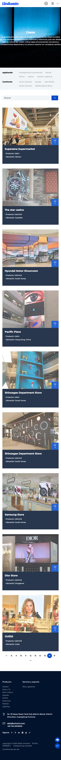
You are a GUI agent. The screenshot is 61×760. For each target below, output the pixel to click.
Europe (38, 82)
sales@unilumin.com (16, 723)
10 (21, 656)
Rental (48, 73)
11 (25, 656)
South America (25, 86)
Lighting (6, 706)
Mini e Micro (7, 692)
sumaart (28, 746)
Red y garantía (28, 687)
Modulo (5, 704)
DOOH (22, 77)
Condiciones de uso (10, 749)
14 (40, 656)
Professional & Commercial (30, 73)
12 (30, 656)
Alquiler (5, 695)
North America (25, 82)
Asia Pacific (49, 82)
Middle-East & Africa (43, 86)
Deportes (6, 701)
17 (54, 656)
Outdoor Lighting (44, 77)
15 (45, 656)
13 (35, 656)
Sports (31, 77)
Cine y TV (6, 689)
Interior (5, 687)
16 (49, 656)
